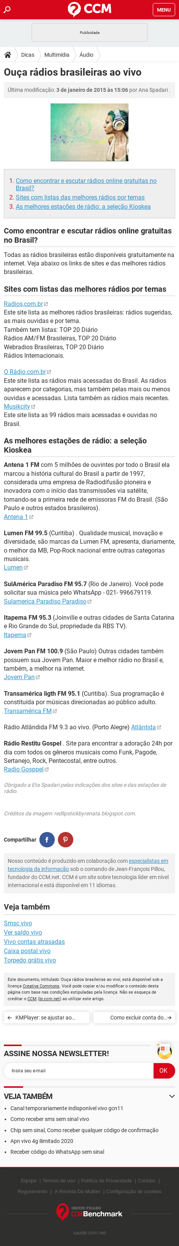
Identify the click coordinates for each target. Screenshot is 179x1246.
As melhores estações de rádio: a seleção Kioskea (83, 206)
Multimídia (56, 55)
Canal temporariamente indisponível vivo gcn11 (66, 1108)
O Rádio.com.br (25, 371)
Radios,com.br (23, 304)
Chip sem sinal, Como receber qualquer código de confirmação (84, 1130)
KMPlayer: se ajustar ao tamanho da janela (43, 1018)
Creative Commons (41, 986)
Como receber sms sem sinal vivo (49, 1119)
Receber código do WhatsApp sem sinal (57, 1152)
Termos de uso (58, 1180)
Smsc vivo (18, 923)
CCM (32, 998)
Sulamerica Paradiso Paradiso (45, 601)
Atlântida (143, 727)
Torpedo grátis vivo (30, 960)
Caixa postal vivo (27, 951)
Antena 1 (16, 517)
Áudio (86, 55)
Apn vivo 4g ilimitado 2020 (41, 1141)
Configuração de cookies (133, 1191)
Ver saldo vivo (23, 932)
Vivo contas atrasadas (34, 941)
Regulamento (32, 1191)
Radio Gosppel (24, 769)
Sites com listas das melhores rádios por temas (80, 197)
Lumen (13, 567)
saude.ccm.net (89, 1233)
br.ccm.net (49, 998)
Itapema (15, 635)
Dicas (27, 55)
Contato (146, 1180)
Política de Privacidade (106, 1180)
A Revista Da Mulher (78, 1191)
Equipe (28, 1180)
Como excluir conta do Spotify (137, 1018)
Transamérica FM (28, 711)
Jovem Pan (19, 677)
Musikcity (17, 406)
